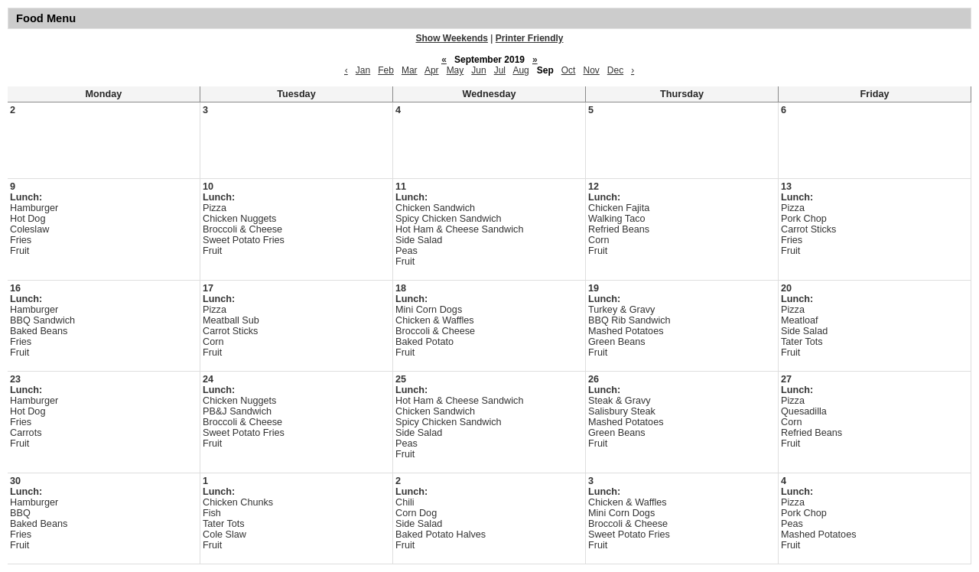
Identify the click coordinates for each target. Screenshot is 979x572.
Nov (591, 70)
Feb (386, 70)
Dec (615, 70)
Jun (478, 70)
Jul (500, 70)
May (455, 70)
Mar (410, 70)
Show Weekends (452, 38)
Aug (520, 70)
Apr (431, 70)
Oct (568, 70)
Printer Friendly (530, 38)
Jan (363, 70)
